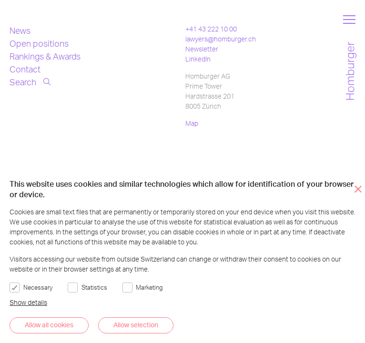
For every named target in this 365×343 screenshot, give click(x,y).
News (20, 30)
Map (191, 123)
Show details (28, 302)
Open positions (39, 43)
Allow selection (135, 325)
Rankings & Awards (45, 55)
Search (30, 81)
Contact (25, 68)
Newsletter (201, 49)
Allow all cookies (49, 325)
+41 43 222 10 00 (211, 29)
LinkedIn (198, 59)
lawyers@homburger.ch (220, 39)
